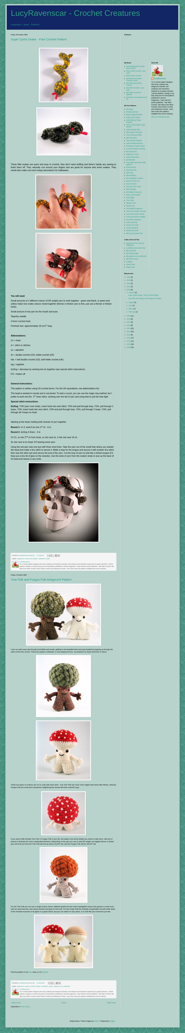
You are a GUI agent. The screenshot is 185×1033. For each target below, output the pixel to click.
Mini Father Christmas (134, 132)
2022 (129, 283)
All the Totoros (131, 184)
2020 (129, 290)
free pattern (34, 558)
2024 (129, 277)
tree (61, 986)
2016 (129, 325)
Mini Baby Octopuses (134, 192)
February (132, 312)
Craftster (129, 262)
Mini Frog (129, 173)
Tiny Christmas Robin (134, 135)
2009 (129, 347)
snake (48, 558)
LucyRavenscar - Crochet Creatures (75, 13)
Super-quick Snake (133, 117)
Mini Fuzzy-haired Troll (134, 233)
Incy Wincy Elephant (133, 220)
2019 (129, 316)
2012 (129, 338)
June (131, 305)
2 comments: (40, 983)
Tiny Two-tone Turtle (133, 187)
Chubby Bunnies (132, 112)
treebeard (67, 986)
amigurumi (20, 558)
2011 (129, 341)
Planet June (130, 267)
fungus (38, 986)
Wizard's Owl (131, 203)
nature (51, 986)
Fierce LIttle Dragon (133, 195)
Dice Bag (129, 109)
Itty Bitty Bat (130, 160)
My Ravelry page (132, 253)
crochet (27, 558)
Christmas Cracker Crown (135, 146)
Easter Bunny (131, 167)
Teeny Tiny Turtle (132, 225)
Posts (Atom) (25, 1007)
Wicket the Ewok (132, 231)
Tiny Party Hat (131, 170)
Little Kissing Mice (132, 157)
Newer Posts (16, 1003)
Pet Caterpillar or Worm (134, 178)
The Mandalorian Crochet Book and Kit (135, 67)
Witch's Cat (130, 206)
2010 (129, 344)
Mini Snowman (131, 138)
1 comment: (40, 555)
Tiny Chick (130, 200)
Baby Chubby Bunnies (134, 115)
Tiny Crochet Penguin (134, 140)
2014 (129, 331)
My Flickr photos (132, 259)
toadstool (57, 986)
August (131, 302)
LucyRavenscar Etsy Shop (135, 248)
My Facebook (131, 251)
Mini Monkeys (131, 175)
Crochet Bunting (132, 228)
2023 (129, 280)
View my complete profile (160, 117)
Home (64, 1003)
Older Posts (111, 1003)
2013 (129, 335)
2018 (129, 319)
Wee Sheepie (131, 189)
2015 (129, 328)
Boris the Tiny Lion (133, 181)
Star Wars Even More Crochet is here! (134, 79)
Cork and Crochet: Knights (135, 217)
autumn (27, 986)
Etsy (30, 972)
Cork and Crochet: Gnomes (136, 211)
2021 (129, 287)
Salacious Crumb (132, 154)
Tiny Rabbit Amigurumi (134, 209)
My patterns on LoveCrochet (136, 256)
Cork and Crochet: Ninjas (135, 214)
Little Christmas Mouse (134, 143)
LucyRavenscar (160, 79)
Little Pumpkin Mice (133, 130)
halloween (41, 558)
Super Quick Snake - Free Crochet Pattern (39, 39)
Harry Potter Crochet (133, 76)
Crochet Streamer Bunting (135, 149)
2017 (129, 322)
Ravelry (45, 972)
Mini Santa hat (131, 152)
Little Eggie (130, 197)
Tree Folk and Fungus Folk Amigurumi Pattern (41, 579)
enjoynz (96, 1021)
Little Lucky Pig (131, 222)
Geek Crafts (130, 264)
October (132, 292)
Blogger (112, 1021)
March (131, 309)
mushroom (44, 986)
